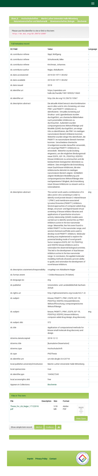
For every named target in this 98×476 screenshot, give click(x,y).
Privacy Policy (41, 459)
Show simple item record (21, 427)
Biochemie (81, 21)
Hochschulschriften (29, 18)
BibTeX (39, 427)
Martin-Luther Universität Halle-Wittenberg (59, 18)
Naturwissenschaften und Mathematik (30, 21)
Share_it (14, 18)
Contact (52, 459)
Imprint (30, 459)
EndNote (50, 427)
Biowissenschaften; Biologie (62, 21)
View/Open (81, 418)
